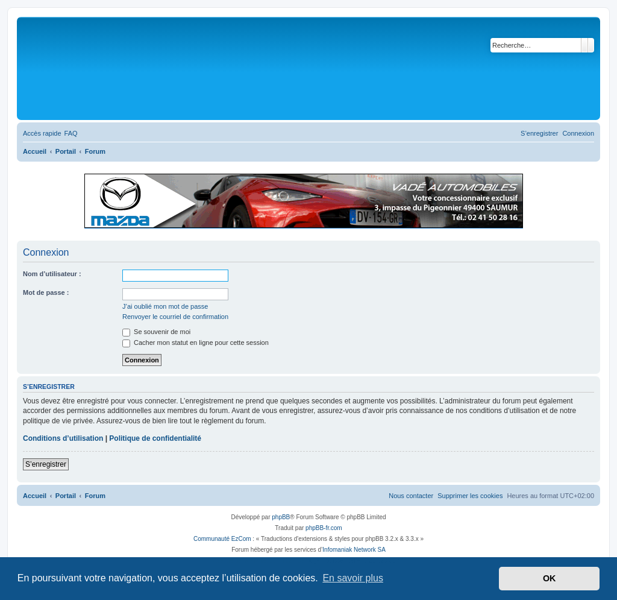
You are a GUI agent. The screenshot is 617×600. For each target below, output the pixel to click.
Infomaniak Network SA (354, 549)
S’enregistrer (45, 464)
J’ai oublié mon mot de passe (165, 306)
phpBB (281, 517)
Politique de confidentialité (155, 438)
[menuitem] (71, 133)
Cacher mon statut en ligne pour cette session (195, 342)
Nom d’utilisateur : (52, 273)
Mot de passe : (46, 292)
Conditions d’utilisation (63, 438)
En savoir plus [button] (352, 578)
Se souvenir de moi (156, 331)
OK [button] (549, 578)
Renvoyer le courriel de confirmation (175, 316)
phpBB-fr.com (323, 528)
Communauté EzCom (222, 538)
